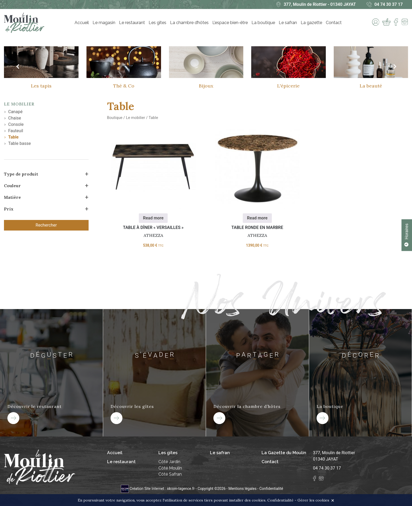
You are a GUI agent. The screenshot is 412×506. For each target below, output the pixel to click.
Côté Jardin (169, 461)
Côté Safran (170, 474)
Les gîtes (157, 22)
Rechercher (46, 225)
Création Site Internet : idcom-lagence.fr (158, 488)
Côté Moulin (170, 468)
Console (16, 124)
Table (13, 137)
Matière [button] (12, 197)
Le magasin (104, 22)
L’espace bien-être (230, 22)
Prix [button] (8, 208)
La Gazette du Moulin (284, 452)
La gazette (311, 22)
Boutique (114, 117)
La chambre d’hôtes (189, 22)
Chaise (14, 118)
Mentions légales (242, 488)
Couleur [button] (12, 185)
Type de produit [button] (21, 174)
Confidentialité (271, 488)
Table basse (19, 143)
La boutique (263, 22)
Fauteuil (15, 130)
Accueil (82, 22)
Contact (334, 22)
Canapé (15, 111)
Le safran (288, 22)
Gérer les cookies (313, 500)
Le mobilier (19, 104)
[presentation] (17, 66)
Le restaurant (132, 22)
